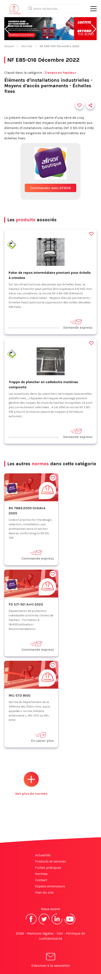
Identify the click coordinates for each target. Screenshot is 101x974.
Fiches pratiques (48, 868)
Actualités (43, 855)
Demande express (77, 324)
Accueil (9, 46)
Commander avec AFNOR (50, 188)
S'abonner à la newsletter (50, 961)
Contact (41, 880)
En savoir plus (42, 737)
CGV (60, 933)
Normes (26, 46)
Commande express (38, 554)
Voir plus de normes (31, 784)
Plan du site (44, 892)
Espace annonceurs (50, 886)
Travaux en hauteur (60, 73)
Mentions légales (40, 933)
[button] (7, 29)
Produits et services (50, 861)
